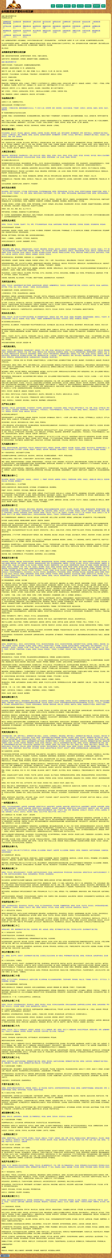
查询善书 (96, 6)
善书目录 (59, 6)
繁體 (103, 6)
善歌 (73, 6)
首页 (53, 6)
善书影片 (67, 6)
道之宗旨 (80, 6)
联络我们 (88, 6)
